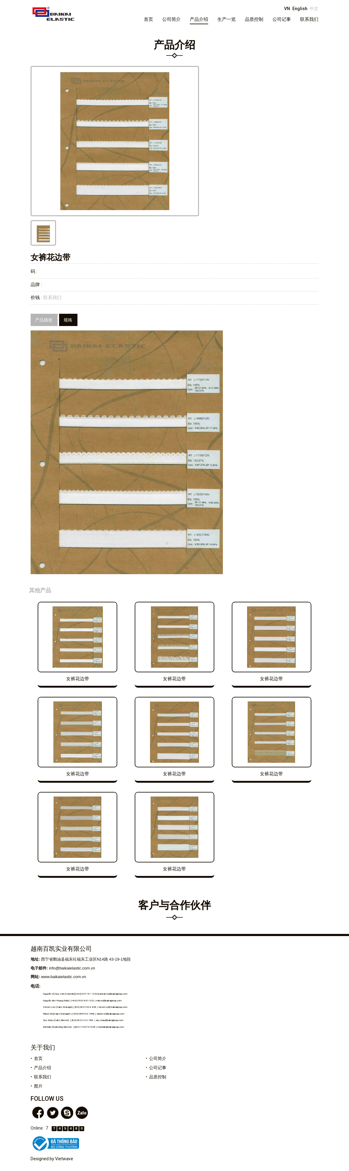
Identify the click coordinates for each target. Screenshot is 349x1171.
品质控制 (254, 19)
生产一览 (226, 19)
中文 (314, 8)
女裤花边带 (77, 678)
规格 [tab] (68, 319)
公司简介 (171, 19)
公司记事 (281, 19)
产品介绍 (199, 19)
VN (287, 8)
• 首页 (37, 1058)
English (299, 8)
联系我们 (309, 19)
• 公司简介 (156, 1058)
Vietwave (64, 1158)
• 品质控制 (156, 1076)
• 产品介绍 (41, 1067)
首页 (148, 19)
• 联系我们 (41, 1076)
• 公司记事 (156, 1067)
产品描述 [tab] (43, 319)
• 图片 (37, 1086)
